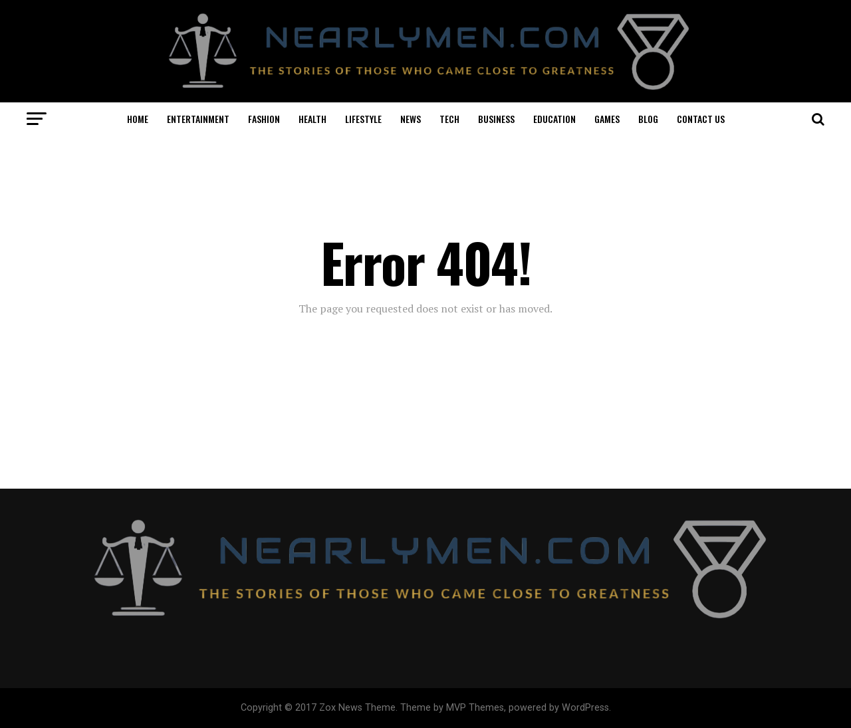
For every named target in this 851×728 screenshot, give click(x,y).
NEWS (410, 119)
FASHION (264, 119)
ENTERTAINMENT (198, 119)
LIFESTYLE (363, 119)
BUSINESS (496, 119)
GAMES (607, 119)
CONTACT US (701, 119)
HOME (137, 119)
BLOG (648, 119)
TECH (449, 119)
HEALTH (312, 119)
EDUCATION (554, 119)
